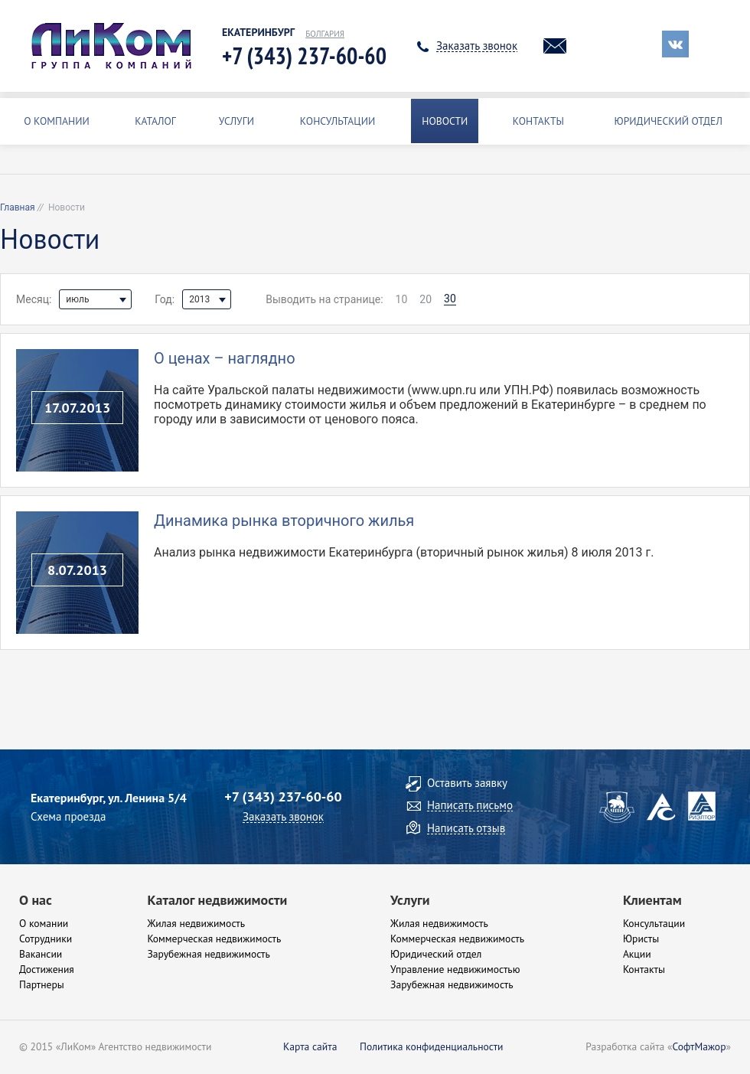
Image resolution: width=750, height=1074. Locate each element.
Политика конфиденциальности (432, 1046)
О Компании (57, 121)
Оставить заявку (467, 782)
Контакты (538, 121)
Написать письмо (470, 805)
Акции (637, 954)
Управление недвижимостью (455, 969)
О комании (43, 923)
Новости (445, 121)
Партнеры (41, 984)
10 (402, 299)
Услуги (236, 121)
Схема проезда (68, 816)
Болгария (324, 33)
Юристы (641, 938)
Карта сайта (310, 1046)
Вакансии (40, 954)
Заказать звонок (476, 45)
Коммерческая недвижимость (214, 938)
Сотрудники (45, 938)
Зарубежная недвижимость (208, 954)
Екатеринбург (258, 32)
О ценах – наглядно (224, 358)
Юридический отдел (668, 121)
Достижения (46, 969)
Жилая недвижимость (196, 923)
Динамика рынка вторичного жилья (284, 520)
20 (425, 299)
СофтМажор (699, 1046)
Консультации (337, 121)
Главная (17, 207)
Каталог (155, 121)
